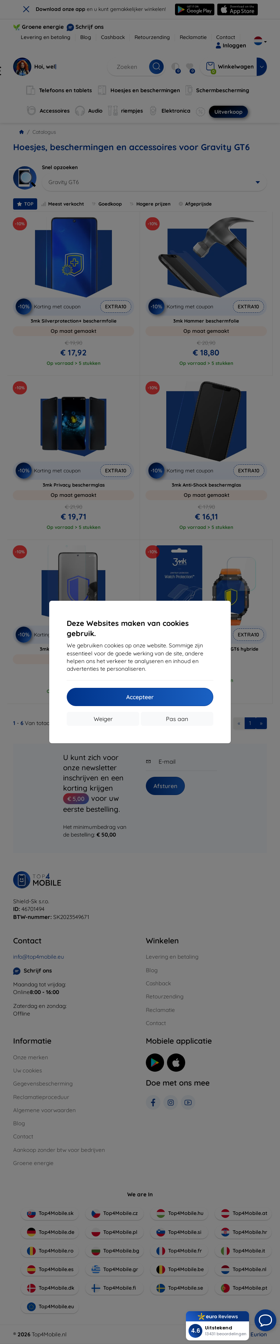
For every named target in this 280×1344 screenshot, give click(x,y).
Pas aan (177, 718)
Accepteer (140, 697)
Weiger (103, 718)
